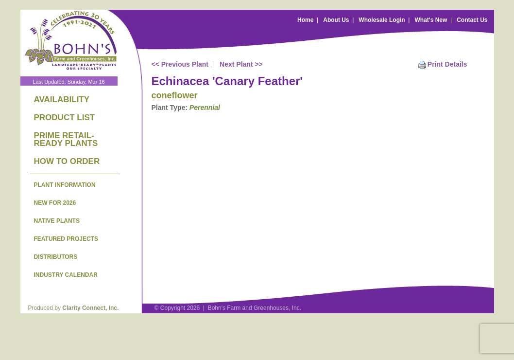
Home (305, 20)
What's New (430, 20)
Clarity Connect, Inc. (90, 308)
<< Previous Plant (180, 64)
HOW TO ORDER (67, 161)
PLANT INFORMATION (65, 184)
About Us (336, 20)
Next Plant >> (241, 64)
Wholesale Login (382, 20)
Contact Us (472, 20)
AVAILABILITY (62, 99)
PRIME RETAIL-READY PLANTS (66, 139)
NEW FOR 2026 (55, 202)
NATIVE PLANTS (57, 220)
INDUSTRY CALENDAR (66, 274)
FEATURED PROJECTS (66, 238)
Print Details (447, 64)
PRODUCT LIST (64, 117)
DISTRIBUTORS (56, 256)
